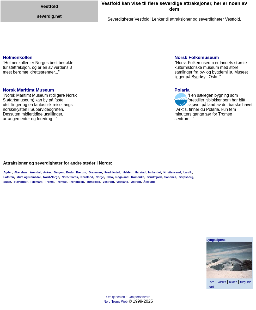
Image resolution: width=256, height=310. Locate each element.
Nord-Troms (70, 177)
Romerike (137, 177)
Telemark (36, 181)
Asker (47, 172)
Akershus (20, 172)
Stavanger (20, 181)
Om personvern (139, 297)
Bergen (59, 172)
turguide (245, 282)
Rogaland (122, 177)
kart (211, 287)
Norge (100, 177)
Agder (7, 172)
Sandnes (170, 177)
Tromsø (61, 181)
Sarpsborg (186, 177)
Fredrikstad (112, 172)
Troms (49, 181)
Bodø (70, 172)
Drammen (95, 172)
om (212, 282)
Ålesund (149, 181)
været (222, 282)
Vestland (122, 181)
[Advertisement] (95, 33)
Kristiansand (172, 172)
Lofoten (8, 177)
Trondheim (76, 181)
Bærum (81, 172)
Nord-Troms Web (115, 301)
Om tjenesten (115, 297)
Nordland (87, 177)
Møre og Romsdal (28, 177)
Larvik (187, 172)
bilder (233, 282)
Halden (127, 172)
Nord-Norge (51, 177)
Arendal (35, 172)
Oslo (109, 177)
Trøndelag (93, 181)
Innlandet (154, 172)
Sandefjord (154, 177)
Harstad (140, 172)
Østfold (136, 181)
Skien (7, 181)
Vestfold (108, 181)
